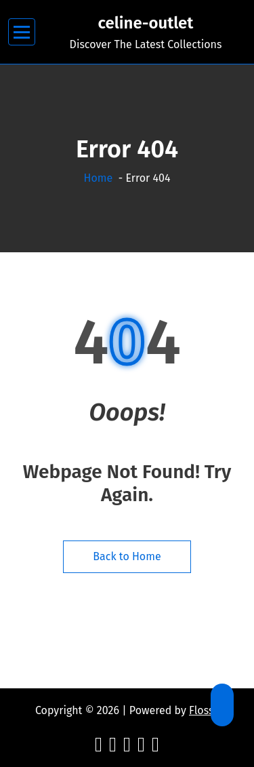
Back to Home (127, 556)
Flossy (204, 710)
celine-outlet (146, 23)
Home (98, 178)
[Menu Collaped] (22, 32)
